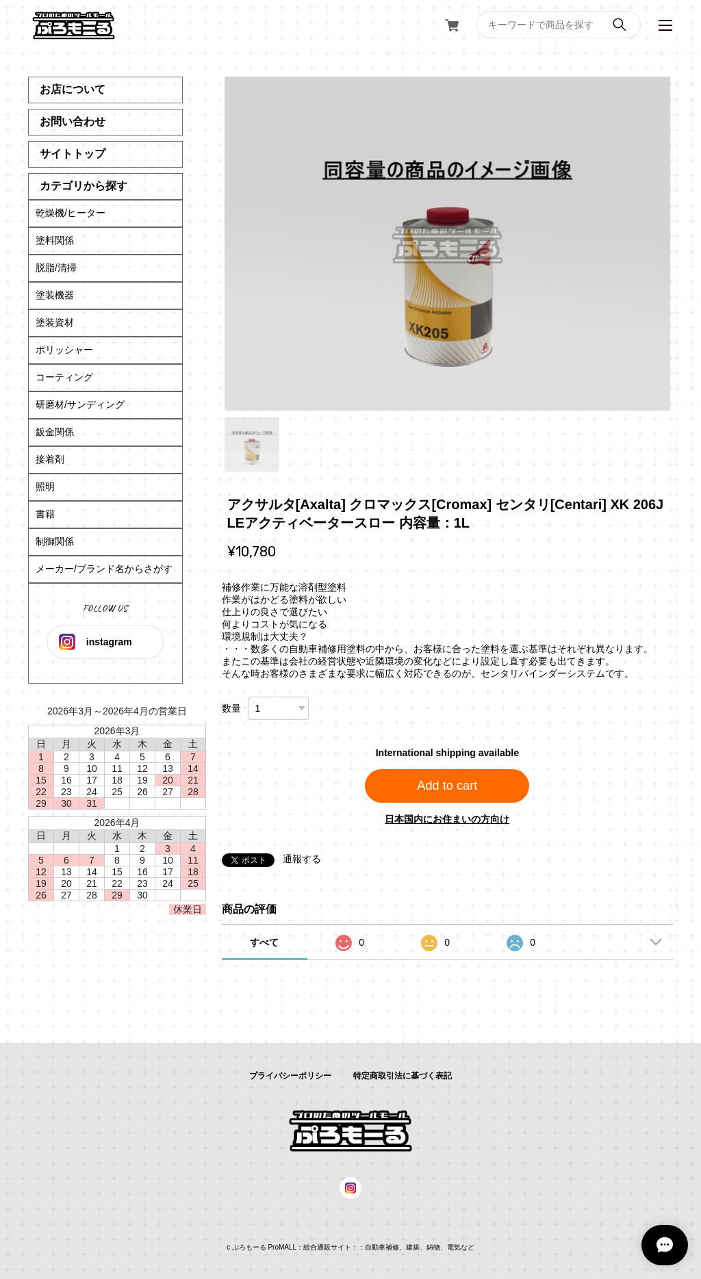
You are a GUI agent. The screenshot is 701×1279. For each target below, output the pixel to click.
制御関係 (55, 541)
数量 (231, 708)
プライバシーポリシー (290, 1076)
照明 (45, 486)
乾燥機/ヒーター (70, 212)
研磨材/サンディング (80, 404)
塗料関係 (55, 240)
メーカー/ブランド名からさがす (104, 568)
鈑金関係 (55, 431)
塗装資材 (55, 322)
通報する (302, 858)
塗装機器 (55, 294)
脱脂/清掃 (56, 267)
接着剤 (50, 459)
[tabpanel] (447, 244)
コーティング (64, 377)
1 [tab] (252, 444)
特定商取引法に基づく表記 (402, 1076)
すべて (264, 942)
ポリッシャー (64, 349)
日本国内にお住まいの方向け (447, 819)
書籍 (45, 513)
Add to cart (447, 785)
